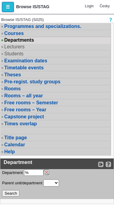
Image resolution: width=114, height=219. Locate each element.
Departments (19, 40)
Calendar (14, 144)
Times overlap (20, 123)
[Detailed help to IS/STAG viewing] (108, 164)
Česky (105, 6)
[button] (8, 7)
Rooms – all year (23, 95)
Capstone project (24, 116)
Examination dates (25, 60)
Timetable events (24, 67)
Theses (12, 74)
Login (89, 6)
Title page (15, 137)
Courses (14, 33)
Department (26, 172)
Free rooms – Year (25, 109)
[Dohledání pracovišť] (46, 172)
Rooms (12, 88)
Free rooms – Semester (31, 102)
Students (13, 53)
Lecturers (14, 46)
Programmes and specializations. (42, 26)
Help (9, 151)
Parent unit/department (30, 182)
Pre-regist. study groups (32, 81)
